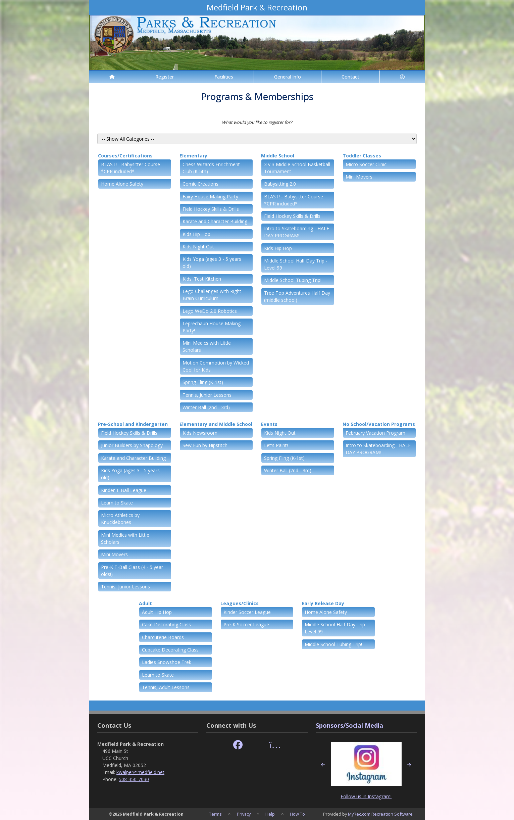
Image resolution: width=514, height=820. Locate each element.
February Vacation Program (375, 433)
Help (270, 814)
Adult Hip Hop (157, 612)
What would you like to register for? (257, 122)
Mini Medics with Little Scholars (207, 346)
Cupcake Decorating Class (170, 649)
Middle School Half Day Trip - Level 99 (295, 264)
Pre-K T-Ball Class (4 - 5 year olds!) (132, 570)
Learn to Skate (117, 502)
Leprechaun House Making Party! (212, 327)
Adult (145, 603)
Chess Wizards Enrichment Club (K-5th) (211, 168)
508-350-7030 (134, 779)
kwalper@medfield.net (140, 772)
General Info (287, 77)
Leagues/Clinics (239, 603)
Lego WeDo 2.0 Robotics (210, 311)
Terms (215, 814)
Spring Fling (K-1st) (203, 382)
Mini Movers (359, 177)
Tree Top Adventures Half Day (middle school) (297, 296)
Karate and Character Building (215, 221)
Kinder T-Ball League (123, 490)
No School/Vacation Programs (379, 424)
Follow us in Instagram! (366, 796)
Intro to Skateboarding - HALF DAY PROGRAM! (296, 232)
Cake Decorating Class (166, 624)
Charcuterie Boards (163, 637)
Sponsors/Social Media (349, 725)
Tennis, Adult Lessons (166, 687)
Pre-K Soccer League (246, 624)
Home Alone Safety (122, 184)
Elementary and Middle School (215, 424)
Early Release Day (323, 603)
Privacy (244, 814)
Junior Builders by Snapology (132, 445)
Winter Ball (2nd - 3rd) (206, 407)
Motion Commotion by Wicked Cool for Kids (216, 366)
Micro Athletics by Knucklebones (120, 518)
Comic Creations (200, 184)
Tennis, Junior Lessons (207, 395)
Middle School (277, 155)
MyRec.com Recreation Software (380, 814)
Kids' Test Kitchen (202, 279)
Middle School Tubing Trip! (292, 280)
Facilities (223, 77)
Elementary (193, 155)
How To (297, 814)
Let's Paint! (276, 445)
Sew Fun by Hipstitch (205, 445)
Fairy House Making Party (210, 196)
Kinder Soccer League (247, 612)
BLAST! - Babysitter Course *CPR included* (130, 168)
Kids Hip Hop (196, 234)
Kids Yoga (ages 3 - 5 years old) (212, 262)
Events (269, 424)
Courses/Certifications (125, 155)
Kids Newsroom (200, 433)
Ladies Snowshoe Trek (166, 662)
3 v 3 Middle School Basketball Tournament (297, 168)
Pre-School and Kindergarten (133, 424)
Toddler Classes (362, 155)
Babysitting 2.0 (280, 184)
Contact (350, 77)
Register (164, 77)
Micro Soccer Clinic (366, 164)
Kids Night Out (198, 246)
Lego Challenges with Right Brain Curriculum (212, 294)
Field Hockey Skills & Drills (211, 209)
